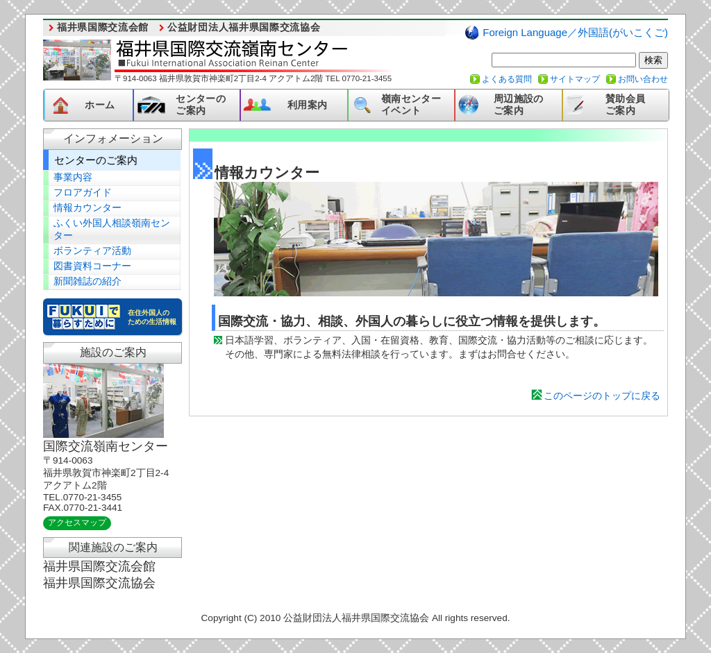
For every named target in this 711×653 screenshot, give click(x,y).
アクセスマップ (77, 522)
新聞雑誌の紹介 (87, 281)
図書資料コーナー (92, 266)
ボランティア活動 (92, 251)
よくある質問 (507, 79)
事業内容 (72, 177)
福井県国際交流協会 (99, 583)
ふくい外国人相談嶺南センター (111, 229)
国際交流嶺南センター (105, 446)
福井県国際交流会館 (103, 27)
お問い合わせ (643, 79)
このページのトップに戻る (602, 395)
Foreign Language (575, 32)
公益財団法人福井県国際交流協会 (243, 27)
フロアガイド (82, 192)
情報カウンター (87, 208)
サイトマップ (575, 79)
